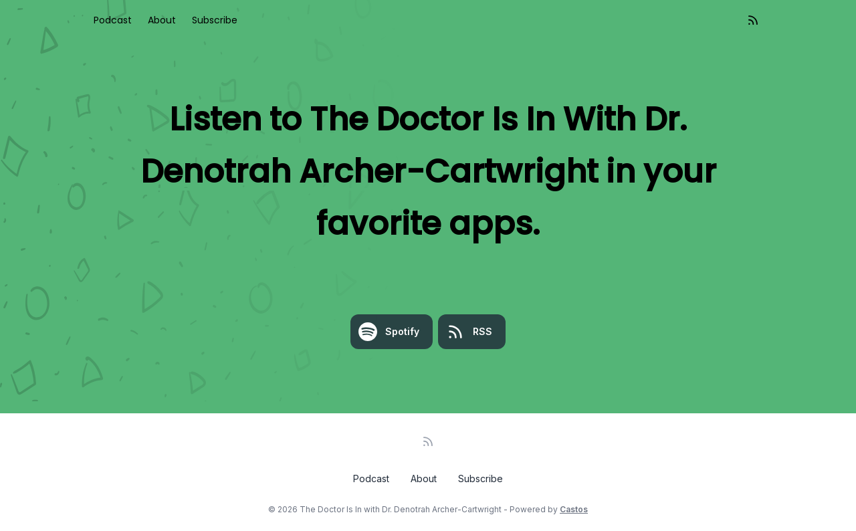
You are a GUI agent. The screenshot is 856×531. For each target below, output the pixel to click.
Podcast (113, 20)
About (162, 20)
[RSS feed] (753, 20)
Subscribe (214, 20)
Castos (574, 509)
